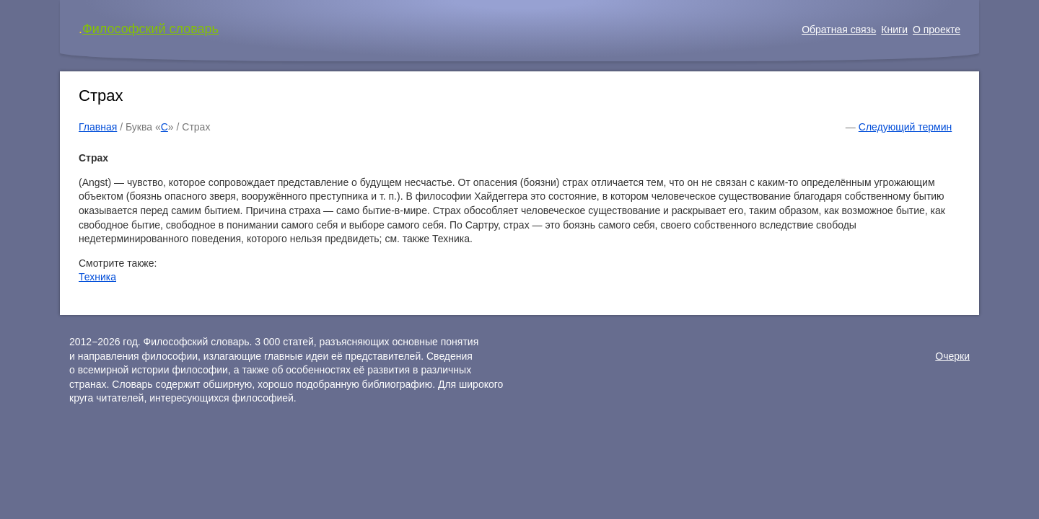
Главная (98, 127)
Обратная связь (839, 29)
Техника (97, 277)
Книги (894, 29)
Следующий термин (905, 127)
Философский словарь (150, 29)
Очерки (952, 356)
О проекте (936, 29)
